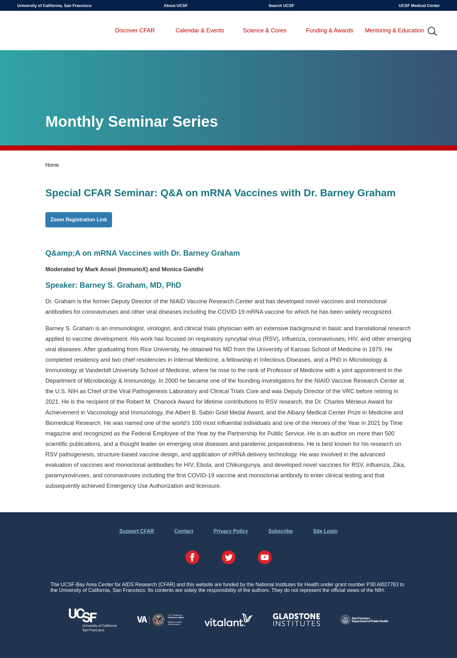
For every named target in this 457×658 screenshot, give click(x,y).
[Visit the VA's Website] (160, 625)
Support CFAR (136, 531)
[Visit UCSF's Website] (92, 629)
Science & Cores (265, 30)
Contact (183, 531)
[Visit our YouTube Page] (265, 558)
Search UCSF (281, 5)
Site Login (325, 531)
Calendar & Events (200, 30)
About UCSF (176, 5)
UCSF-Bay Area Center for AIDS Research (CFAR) (50, 32)
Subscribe (280, 531)
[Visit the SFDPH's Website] (364, 623)
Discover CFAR (135, 30)
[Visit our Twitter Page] (228, 558)
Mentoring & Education (394, 30)
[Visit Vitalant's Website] (228, 624)
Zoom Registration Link (78, 219)
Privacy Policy (231, 531)
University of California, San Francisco (54, 5)
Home (52, 165)
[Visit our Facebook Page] (192, 558)
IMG (432, 31)
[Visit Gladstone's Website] (296, 625)
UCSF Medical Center (419, 5)
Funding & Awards (329, 30)
